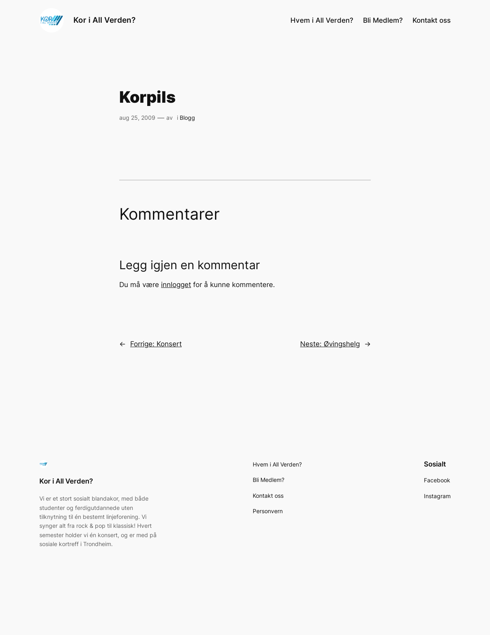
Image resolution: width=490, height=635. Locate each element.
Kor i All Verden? (104, 20)
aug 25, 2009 (137, 117)
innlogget (176, 285)
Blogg (187, 117)
